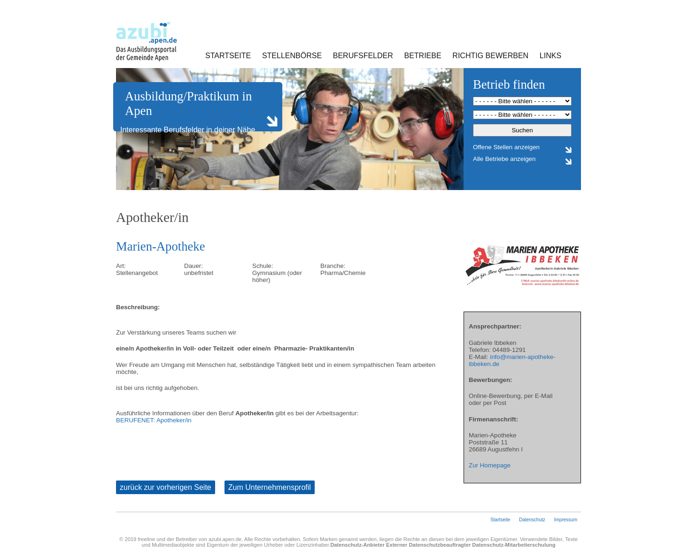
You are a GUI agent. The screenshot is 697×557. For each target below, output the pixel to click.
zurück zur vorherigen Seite (165, 487)
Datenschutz (532, 519)
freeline (146, 539)
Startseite (228, 56)
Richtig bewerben (490, 56)
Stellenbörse (292, 56)
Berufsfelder (363, 56)
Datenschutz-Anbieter (357, 545)
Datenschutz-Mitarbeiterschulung (513, 545)
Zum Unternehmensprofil (269, 487)
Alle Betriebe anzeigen (504, 158)
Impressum (565, 519)
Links (550, 56)
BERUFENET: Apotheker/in (154, 420)
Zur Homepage (490, 465)
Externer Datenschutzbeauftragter (428, 545)
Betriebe (422, 56)
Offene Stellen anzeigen (506, 147)
